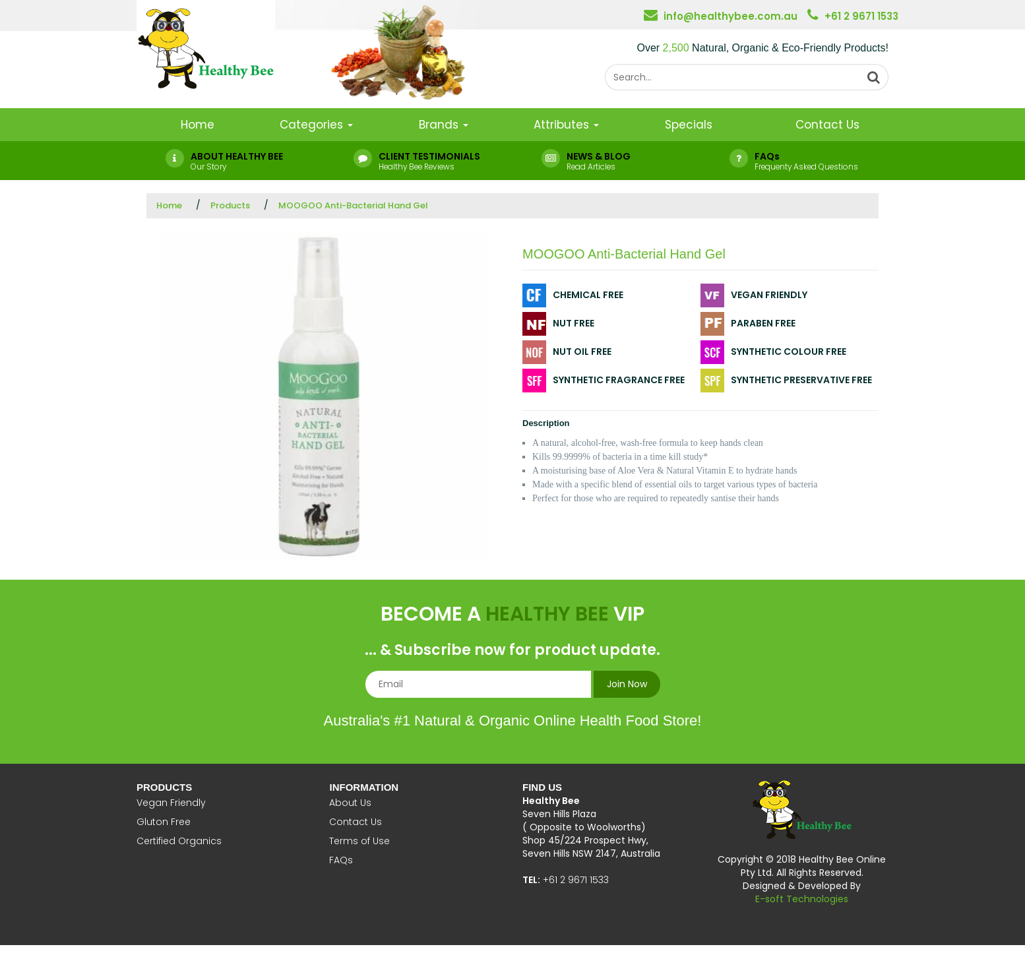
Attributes (566, 125)
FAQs (767, 156)
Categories (316, 125)
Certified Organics (179, 840)
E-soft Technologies (801, 899)
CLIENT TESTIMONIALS (429, 156)
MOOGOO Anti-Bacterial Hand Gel (353, 205)
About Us (350, 802)
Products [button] (164, 787)
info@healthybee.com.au (730, 16)
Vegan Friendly (171, 802)
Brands (443, 125)
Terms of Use (359, 840)
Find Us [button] (542, 787)
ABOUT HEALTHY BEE (237, 156)
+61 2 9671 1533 (861, 16)
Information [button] (363, 787)
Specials (688, 125)
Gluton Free (164, 821)
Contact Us (827, 125)
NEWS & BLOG (599, 156)
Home (197, 125)
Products (230, 205)
